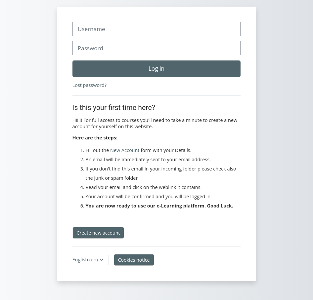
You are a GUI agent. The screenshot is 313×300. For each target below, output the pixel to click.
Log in (156, 68)
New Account (124, 150)
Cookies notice (134, 260)
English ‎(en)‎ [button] (85, 259)
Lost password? (89, 85)
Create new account (98, 233)
